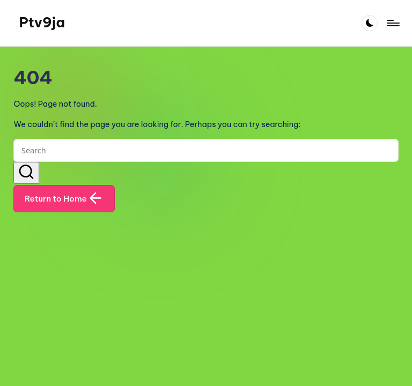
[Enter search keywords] (205, 150)
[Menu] (392, 23)
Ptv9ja (41, 22)
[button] (26, 173)
